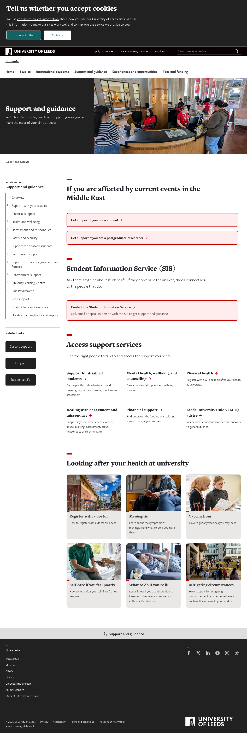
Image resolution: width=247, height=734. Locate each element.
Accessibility (59, 722)
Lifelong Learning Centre (28, 283)
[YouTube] (217, 654)
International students (52, 72)
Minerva (10, 665)
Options (57, 35)
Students (12, 62)
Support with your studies (29, 206)
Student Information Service (22, 696)
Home (9, 72)
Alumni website (14, 690)
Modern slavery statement (19, 726)
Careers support (21, 347)
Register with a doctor (88, 516)
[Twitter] (198, 654)
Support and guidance (90, 72)
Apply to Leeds (103, 52)
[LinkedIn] (208, 654)
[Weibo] (236, 654)
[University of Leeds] (213, 722)
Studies (25, 72)
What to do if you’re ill (148, 585)
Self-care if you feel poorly (92, 585)
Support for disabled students (31, 246)
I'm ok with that (24, 35)
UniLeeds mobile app (18, 684)
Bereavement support (26, 275)
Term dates (12, 659)
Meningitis (138, 516)
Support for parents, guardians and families (35, 265)
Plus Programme (22, 291)
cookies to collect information (38, 19)
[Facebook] (188, 654)
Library (9, 678)
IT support (21, 363)
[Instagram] (227, 654)
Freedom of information (112, 722)
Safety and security (24, 238)
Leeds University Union (134, 52)
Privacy (44, 722)
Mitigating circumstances (211, 585)
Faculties (161, 52)
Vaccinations (200, 516)
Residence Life (20, 380)
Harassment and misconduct (31, 230)
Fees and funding (175, 72)
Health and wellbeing (25, 222)
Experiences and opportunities (134, 72)
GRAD (9, 672)
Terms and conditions (82, 722)
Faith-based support (25, 254)
